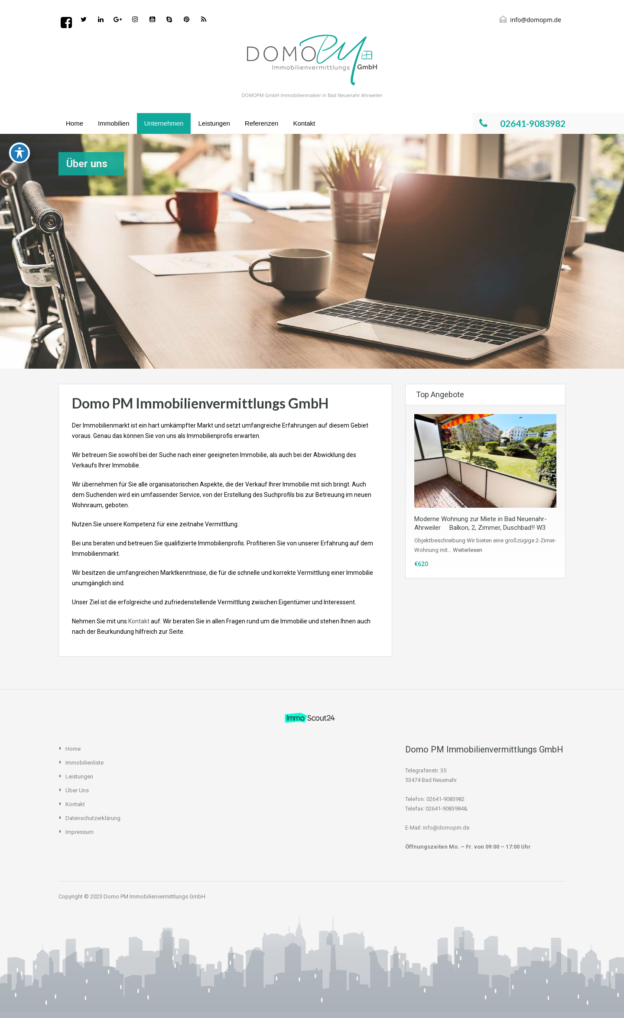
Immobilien (114, 123)
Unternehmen (164, 123)
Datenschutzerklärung (92, 818)
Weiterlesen (467, 550)
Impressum (79, 832)
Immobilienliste (84, 762)
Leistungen (214, 123)
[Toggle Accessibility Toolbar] (19, 92)
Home (74, 123)
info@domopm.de (535, 20)
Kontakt (304, 123)
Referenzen (262, 123)
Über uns (77, 790)
